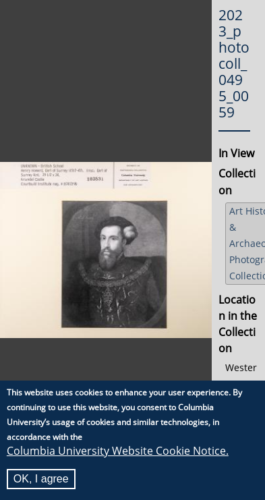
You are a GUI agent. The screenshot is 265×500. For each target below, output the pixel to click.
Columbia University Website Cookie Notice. (118, 452)
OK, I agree (41, 480)
